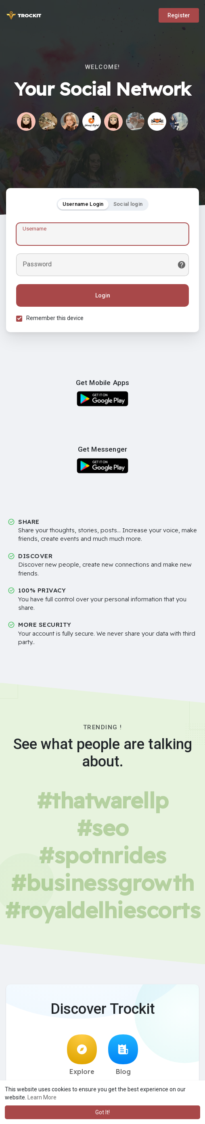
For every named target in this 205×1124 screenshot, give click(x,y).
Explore (82, 1055)
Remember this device (55, 318)
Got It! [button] (102, 1112)
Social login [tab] (128, 204)
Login (102, 295)
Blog (123, 1055)
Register (178, 15)
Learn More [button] (41, 1097)
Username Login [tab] (83, 204)
